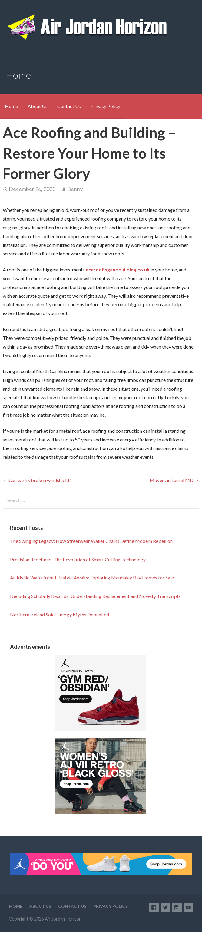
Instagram (177, 907)
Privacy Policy (105, 106)
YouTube (188, 907)
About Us (38, 106)
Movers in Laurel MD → (174, 480)
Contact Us (69, 106)
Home (11, 106)
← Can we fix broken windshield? (37, 480)
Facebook (154, 907)
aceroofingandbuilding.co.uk (118, 269)
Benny (75, 188)
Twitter (165, 907)
